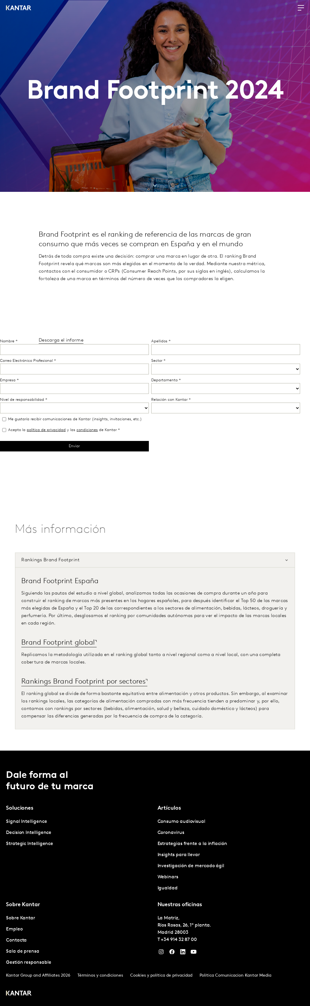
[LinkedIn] (182, 953)
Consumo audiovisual (181, 821)
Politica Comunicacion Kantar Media (235, 975)
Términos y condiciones (100, 975)
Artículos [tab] (169, 808)
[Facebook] (172, 953)
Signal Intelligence (26, 821)
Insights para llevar (179, 855)
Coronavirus (171, 832)
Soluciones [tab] (19, 808)
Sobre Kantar (20, 918)
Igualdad (168, 888)
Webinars (168, 877)
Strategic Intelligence (29, 843)
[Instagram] (161, 953)
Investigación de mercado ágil (191, 866)
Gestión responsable (28, 962)
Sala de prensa (22, 951)
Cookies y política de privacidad (161, 975)
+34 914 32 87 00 (179, 939)
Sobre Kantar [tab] (23, 905)
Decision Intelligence (28, 832)
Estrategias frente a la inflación (192, 843)
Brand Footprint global (58, 655)
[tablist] (155, 878)
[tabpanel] (155, 660)
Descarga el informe (61, 352)
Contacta (16, 940)
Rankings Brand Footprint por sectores (83, 694)
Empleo (14, 929)
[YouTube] (193, 953)
